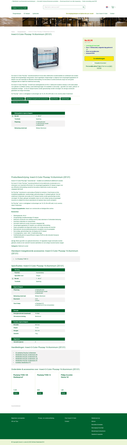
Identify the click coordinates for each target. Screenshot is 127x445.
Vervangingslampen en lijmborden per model (79, 13)
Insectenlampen (15, 406)
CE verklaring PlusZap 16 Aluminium (25, 353)
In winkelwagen (99, 59)
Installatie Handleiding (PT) (23, 362)
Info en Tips (14, 421)
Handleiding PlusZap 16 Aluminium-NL (26, 356)
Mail (99, 66)
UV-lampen (27, 13)
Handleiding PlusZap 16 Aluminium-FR (26, 360)
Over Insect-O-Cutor (101, 13)
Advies (93, 421)
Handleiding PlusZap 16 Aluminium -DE (26, 358)
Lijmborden (35, 13)
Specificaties (55, 98)
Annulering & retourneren (98, 431)
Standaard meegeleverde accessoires (37, 98)
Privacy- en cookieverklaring (46, 418)
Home (13, 31)
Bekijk (16, 393)
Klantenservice (96, 418)
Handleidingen (65, 98)
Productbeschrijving (18, 98)
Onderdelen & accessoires (20, 102)
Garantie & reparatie (97, 434)
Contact (112, 13)
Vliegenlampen (17, 13)
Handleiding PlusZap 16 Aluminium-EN (26, 354)
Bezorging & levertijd (97, 428)
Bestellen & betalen (97, 424)
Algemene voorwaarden (18, 418)
